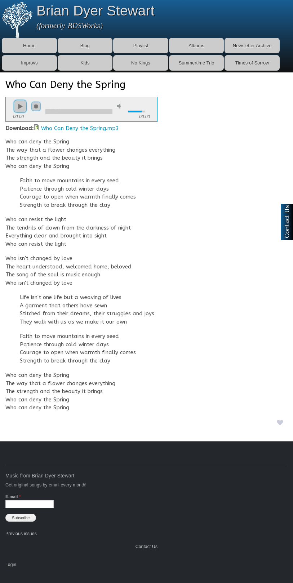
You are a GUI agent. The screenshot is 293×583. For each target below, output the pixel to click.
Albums (196, 45)
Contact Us (146, 546)
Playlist (140, 45)
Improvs (29, 63)
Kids (84, 63)
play (20, 106)
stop (36, 106)
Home (29, 45)
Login (10, 564)
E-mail (13, 496)
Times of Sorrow (252, 63)
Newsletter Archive (252, 45)
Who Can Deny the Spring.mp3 (80, 128)
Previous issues (21, 533)
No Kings (140, 63)
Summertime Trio (196, 63)
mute (120, 106)
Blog (85, 45)
